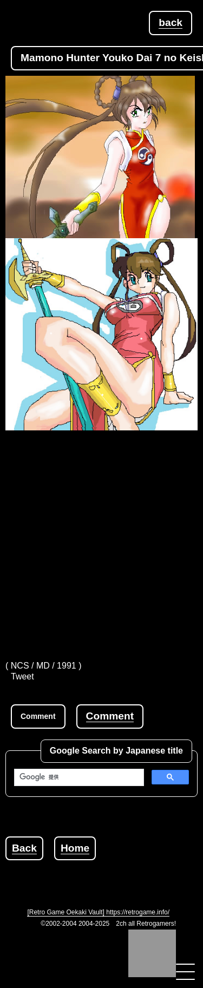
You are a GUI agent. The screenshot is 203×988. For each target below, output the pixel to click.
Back (24, 848)
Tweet (22, 676)
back (170, 22)
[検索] (77, 777)
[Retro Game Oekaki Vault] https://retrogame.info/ (98, 912)
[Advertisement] (101, 537)
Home (75, 848)
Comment (110, 716)
